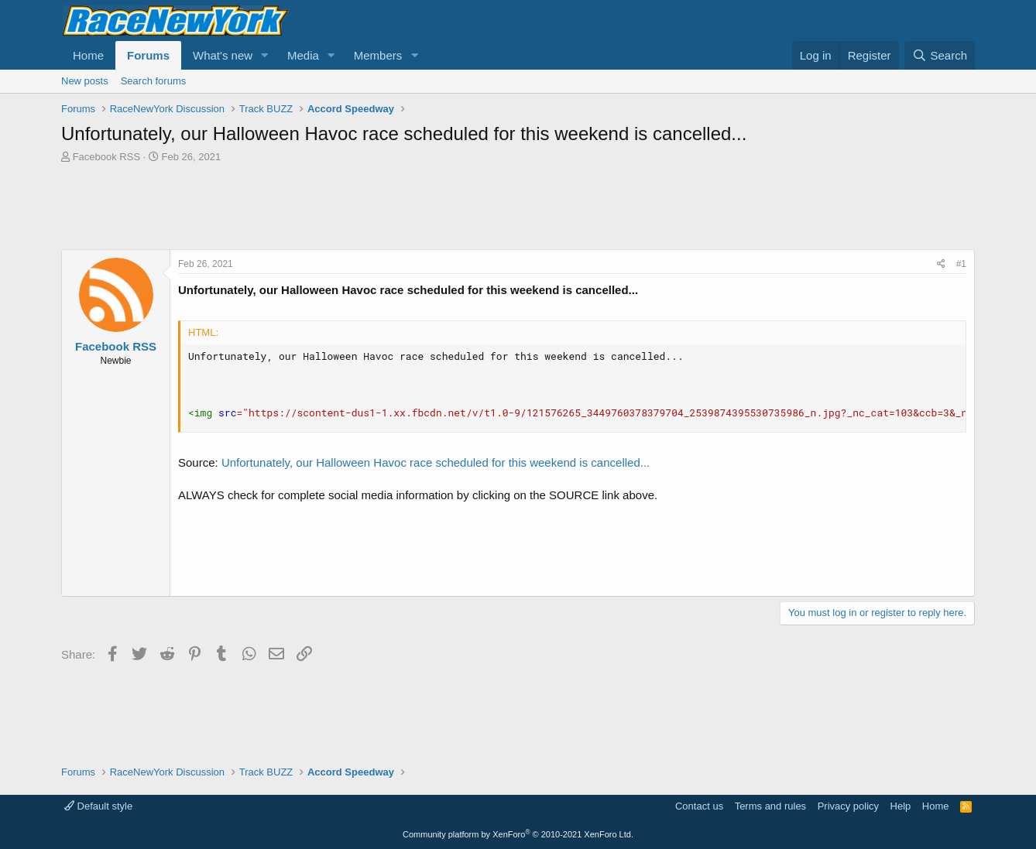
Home (88, 55)
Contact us (699, 806)
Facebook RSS (106, 157)
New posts (84, 81)
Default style (98, 806)
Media (303, 55)
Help (900, 806)
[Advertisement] (518, 206)
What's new (222, 55)
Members (378, 55)
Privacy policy (848, 806)
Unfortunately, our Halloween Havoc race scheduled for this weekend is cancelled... (435, 462)
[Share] (941, 264)
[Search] (939, 55)
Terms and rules (770, 806)
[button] (265, 55)
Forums (148, 55)
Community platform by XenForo (518, 834)
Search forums (154, 81)
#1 (961, 263)
